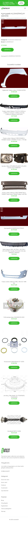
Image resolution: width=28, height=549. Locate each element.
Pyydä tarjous (21, 3)
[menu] (25, 8)
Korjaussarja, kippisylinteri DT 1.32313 (14, 361)
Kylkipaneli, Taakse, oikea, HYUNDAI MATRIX (14, 90)
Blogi (2, 500)
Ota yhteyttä (4, 503)
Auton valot (4, 482)
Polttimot (3, 485)
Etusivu (3, 18)
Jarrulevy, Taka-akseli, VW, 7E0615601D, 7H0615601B (14, 396)
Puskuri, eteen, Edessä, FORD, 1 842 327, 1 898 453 (14, 282)
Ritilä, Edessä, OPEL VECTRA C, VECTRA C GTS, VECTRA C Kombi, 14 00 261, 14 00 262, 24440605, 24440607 (14, 251)
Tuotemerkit (11, 39)
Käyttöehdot (4, 506)
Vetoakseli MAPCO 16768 (14, 431)
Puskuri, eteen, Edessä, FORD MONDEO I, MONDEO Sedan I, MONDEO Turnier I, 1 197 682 (14, 139)
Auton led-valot (5, 479)
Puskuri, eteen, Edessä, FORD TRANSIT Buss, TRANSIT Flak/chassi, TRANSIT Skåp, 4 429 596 (14, 193)
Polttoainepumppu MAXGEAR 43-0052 (14, 317)
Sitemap (3, 511)
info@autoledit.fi (5, 471)
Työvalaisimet (4, 490)
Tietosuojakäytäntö (6, 508)
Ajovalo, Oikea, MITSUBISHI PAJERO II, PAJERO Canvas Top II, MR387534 (14, 166)
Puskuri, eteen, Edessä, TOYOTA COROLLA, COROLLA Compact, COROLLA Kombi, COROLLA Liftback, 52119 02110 (14, 113)
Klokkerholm (18, 39)
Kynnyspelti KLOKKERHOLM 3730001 (14, 228)
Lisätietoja (7, 49)
